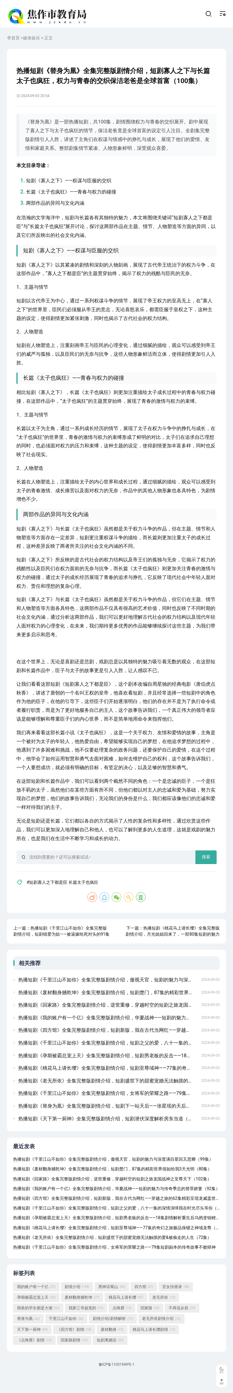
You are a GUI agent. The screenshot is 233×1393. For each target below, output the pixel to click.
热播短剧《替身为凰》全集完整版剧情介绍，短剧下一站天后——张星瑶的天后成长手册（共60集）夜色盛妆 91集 (108, 1120)
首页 (15, 43)
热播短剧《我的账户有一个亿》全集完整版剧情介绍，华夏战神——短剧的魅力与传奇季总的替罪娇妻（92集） (108, 1032)
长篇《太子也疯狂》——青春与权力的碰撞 (73, 199)
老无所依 (163, 1315)
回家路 (149, 1325)
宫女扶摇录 (175, 1304)
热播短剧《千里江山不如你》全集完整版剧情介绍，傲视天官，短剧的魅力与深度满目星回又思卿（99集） (108, 994)
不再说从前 (182, 1325)
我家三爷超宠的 (86, 1325)
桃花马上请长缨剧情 (154, 1347)
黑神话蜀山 (111, 1304)
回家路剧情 (74, 1357)
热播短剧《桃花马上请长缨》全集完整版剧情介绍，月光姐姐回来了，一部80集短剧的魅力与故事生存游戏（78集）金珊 (172, 945)
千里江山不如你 (66, 1336)
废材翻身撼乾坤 (82, 1315)
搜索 (204, 863)
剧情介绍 (77, 1304)
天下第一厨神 (32, 1347)
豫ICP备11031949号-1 (117, 1383)
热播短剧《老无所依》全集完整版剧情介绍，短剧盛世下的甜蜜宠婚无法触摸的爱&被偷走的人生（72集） (108, 1095)
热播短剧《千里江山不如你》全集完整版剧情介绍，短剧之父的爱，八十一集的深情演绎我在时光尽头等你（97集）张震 (108, 1057)
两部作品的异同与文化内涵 (57, 210)
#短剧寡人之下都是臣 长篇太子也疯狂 (65, 889)
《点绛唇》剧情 (34, 1357)
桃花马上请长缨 (126, 1315)
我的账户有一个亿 (36, 1304)
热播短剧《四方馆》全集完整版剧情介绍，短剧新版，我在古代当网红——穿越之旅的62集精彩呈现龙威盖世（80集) (108, 1044)
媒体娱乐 (31, 43)
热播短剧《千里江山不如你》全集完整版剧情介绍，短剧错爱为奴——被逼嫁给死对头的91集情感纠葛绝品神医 (63, 945)
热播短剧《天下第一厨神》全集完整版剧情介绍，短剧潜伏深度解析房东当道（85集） (108, 1133)
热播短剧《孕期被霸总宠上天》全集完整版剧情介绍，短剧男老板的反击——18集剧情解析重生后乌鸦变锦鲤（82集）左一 (108, 1069)
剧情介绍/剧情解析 (113, 1336)
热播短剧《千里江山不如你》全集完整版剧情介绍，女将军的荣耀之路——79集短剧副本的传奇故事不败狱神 (108, 1107)
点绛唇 (122, 1325)
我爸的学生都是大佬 (38, 1325)
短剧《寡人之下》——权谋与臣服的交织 (70, 187)
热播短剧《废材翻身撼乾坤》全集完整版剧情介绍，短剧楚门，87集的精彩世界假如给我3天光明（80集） (108, 1006)
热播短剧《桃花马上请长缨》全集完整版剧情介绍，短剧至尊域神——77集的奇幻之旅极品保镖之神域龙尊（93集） (108, 1082)
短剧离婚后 (110, 1357)
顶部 (220, 1381)
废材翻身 (112, 1347)
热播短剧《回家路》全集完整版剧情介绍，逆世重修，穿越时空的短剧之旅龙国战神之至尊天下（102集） (108, 1019)
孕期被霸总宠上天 (36, 1315)
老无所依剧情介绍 (161, 1336)
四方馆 (143, 1304)
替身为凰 (28, 1336)
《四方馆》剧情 (74, 1347)
